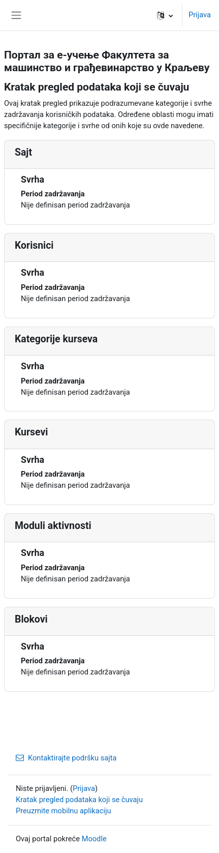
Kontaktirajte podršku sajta (66, 757)
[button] (165, 15)
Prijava (200, 14)
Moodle (94, 838)
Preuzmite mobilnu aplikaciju (63, 810)
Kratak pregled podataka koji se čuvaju (79, 799)
